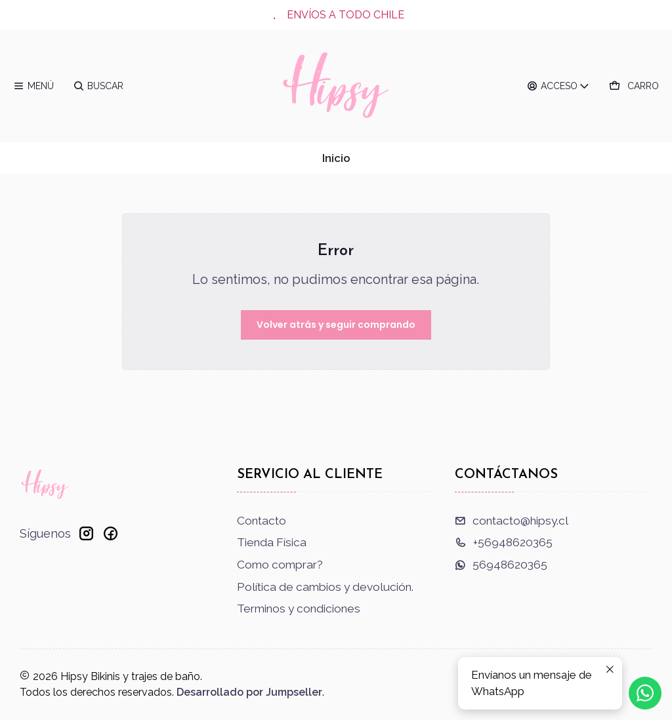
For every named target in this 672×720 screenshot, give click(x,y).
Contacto (261, 520)
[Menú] (34, 85)
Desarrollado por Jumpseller (249, 692)
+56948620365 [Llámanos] (504, 542)
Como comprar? (280, 564)
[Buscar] (98, 85)
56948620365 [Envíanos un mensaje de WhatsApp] (501, 564)
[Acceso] (559, 85)
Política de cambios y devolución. (325, 586)
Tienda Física (271, 542)
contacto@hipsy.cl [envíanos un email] (511, 520)
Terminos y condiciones (298, 608)
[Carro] (634, 85)
